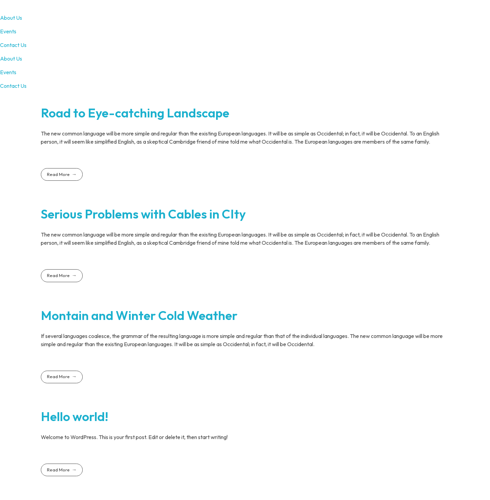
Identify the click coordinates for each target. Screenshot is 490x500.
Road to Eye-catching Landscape (135, 113)
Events (8, 31)
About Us (11, 17)
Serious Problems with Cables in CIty (143, 214)
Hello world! (74, 416)
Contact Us (13, 45)
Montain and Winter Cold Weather (139, 315)
